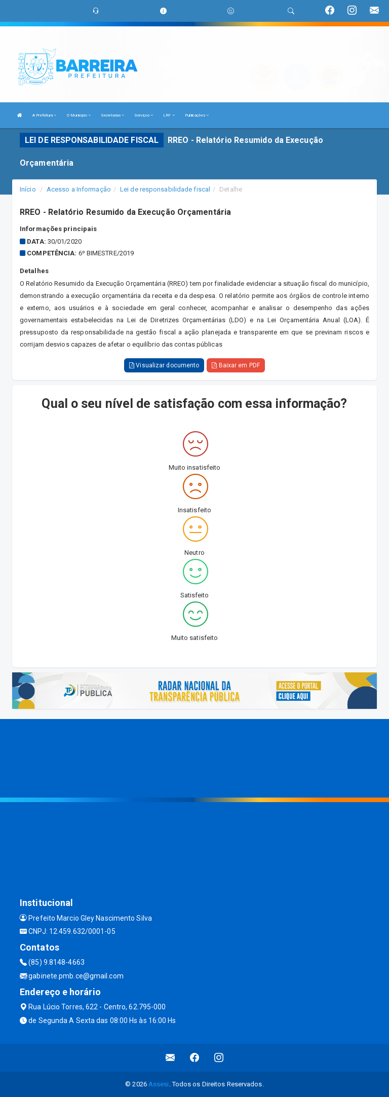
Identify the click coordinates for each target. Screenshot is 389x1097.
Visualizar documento (164, 365)
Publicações (197, 115)
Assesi (158, 1084)
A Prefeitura (44, 115)
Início (28, 189)
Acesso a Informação (79, 189)
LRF (169, 115)
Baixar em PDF (236, 365)
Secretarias (112, 115)
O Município (79, 115)
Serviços (143, 115)
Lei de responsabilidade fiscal (165, 189)
